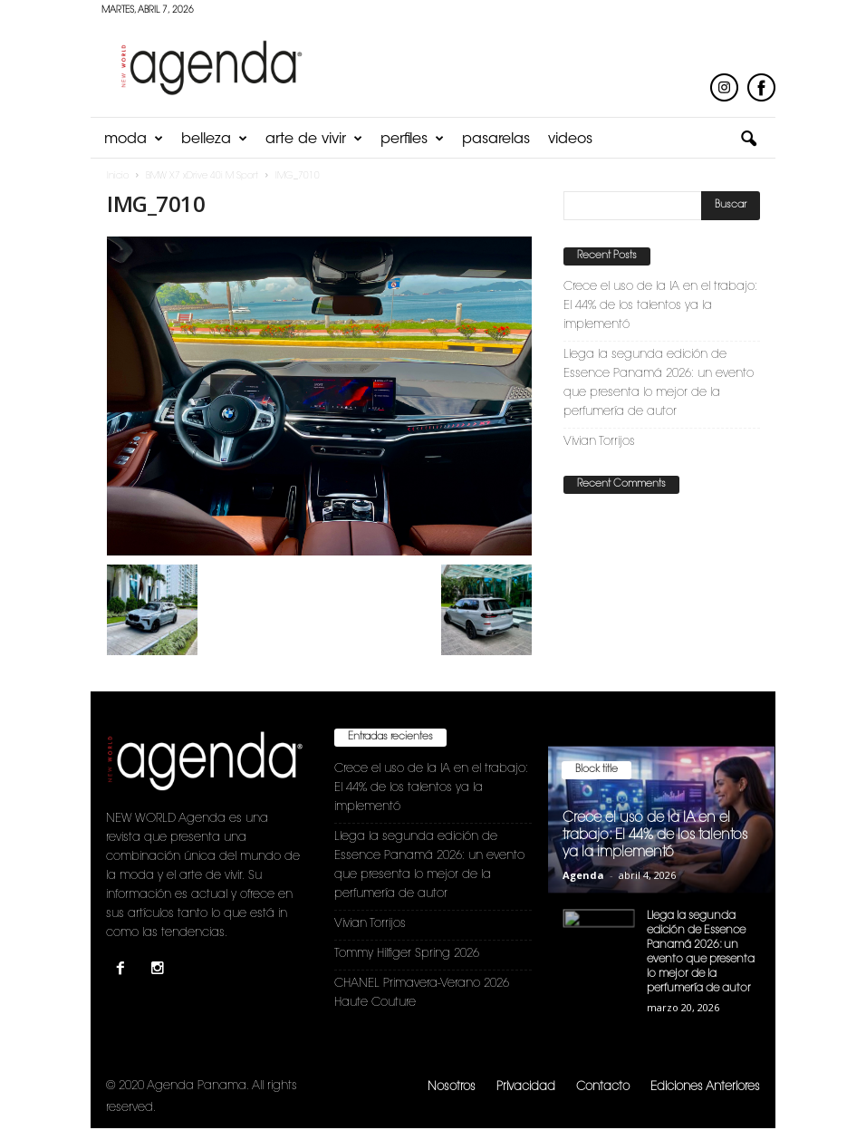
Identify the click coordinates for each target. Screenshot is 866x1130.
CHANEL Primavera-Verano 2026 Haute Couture (421, 993)
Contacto (603, 1087)
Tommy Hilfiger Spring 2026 (406, 954)
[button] (748, 139)
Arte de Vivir (313, 139)
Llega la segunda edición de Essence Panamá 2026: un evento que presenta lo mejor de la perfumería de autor (658, 383)
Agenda (583, 875)
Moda (133, 139)
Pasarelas (496, 139)
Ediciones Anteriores (705, 1087)
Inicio (118, 176)
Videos (570, 139)
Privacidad (525, 1087)
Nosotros (452, 1087)
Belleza (214, 139)
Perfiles (412, 139)
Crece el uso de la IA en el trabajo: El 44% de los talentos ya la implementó (660, 306)
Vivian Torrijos (599, 442)
